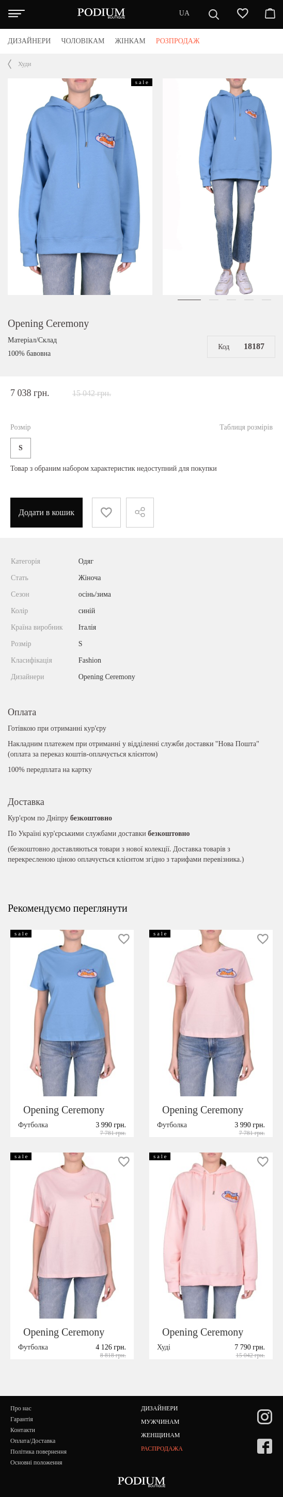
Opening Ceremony (48, 323)
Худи (24, 64)
